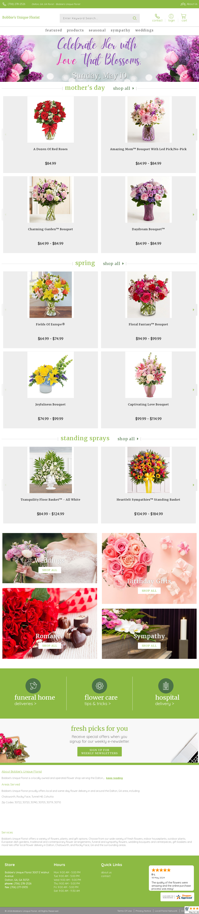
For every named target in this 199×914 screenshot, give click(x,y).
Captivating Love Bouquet (148, 404)
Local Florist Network (166, 910)
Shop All (121, 88)
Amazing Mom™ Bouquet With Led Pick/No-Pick (148, 149)
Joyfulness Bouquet (51, 404)
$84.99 (50, 163)
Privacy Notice (143, 910)
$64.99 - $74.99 (50, 338)
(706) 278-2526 (16, 4)
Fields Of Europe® (50, 324)
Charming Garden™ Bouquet (50, 229)
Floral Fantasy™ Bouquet (148, 324)
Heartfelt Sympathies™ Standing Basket (148, 499)
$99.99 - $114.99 (148, 418)
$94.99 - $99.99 (148, 338)
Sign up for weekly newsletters (99, 751)
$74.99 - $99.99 (50, 418)
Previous (5, 134)
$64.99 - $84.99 (148, 163)
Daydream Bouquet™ (148, 229)
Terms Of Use (124, 910)
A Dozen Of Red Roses (50, 149)
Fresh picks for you (100, 734)
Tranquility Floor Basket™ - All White (50, 499)
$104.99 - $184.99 (148, 513)
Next (194, 134)
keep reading (114, 778)
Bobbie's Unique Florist (21, 17)
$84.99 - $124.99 (50, 513)
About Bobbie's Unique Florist (22, 771)
